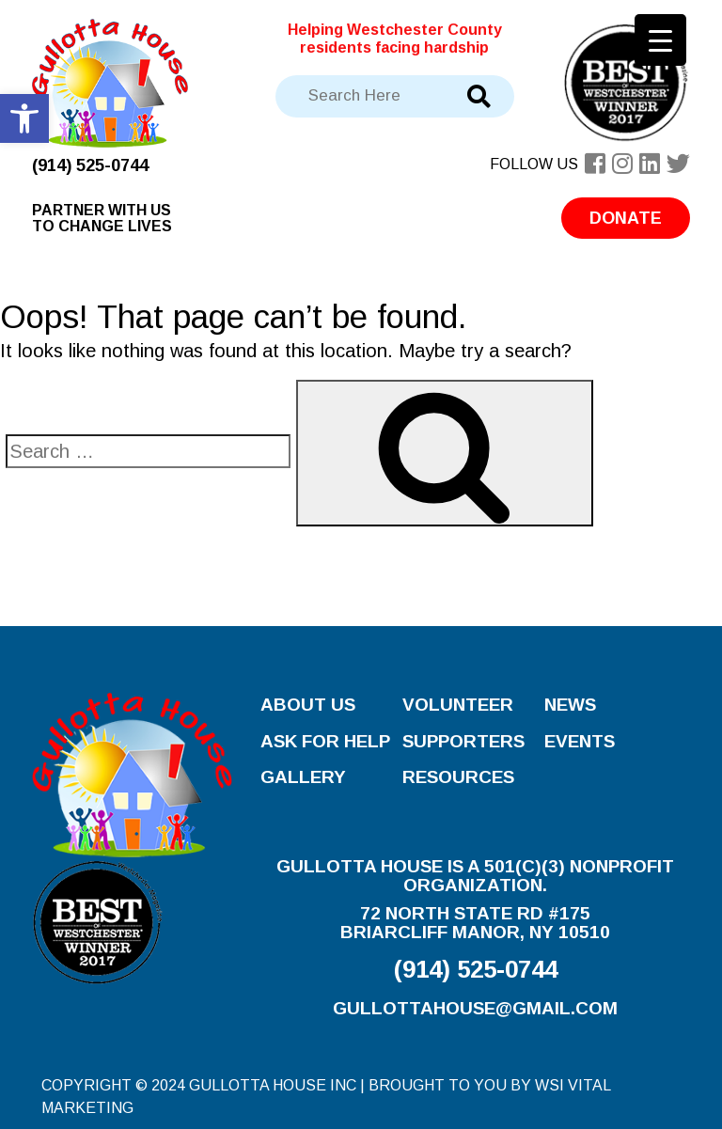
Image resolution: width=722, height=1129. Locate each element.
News (570, 704)
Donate (625, 218)
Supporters (463, 741)
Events (579, 741)
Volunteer (457, 704)
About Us (307, 704)
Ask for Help (325, 741)
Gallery (303, 777)
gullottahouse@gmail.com (475, 1008)
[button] (24, 118)
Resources (458, 777)
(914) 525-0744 (90, 165)
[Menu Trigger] (660, 40)
